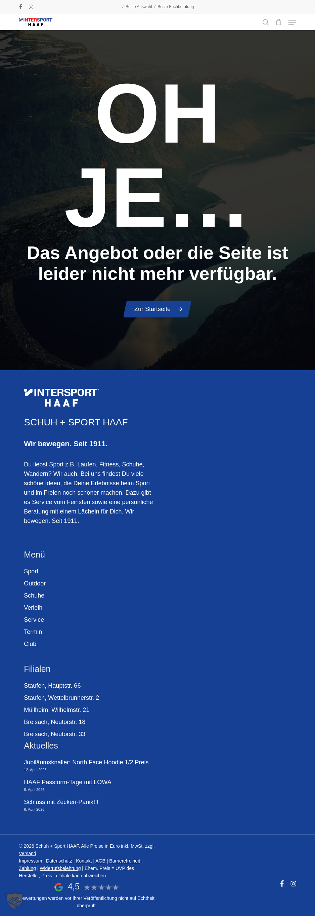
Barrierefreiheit (124, 861)
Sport (31, 571)
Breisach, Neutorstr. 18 (54, 722)
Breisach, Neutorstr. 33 (54, 734)
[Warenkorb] (278, 22)
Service (34, 619)
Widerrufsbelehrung (60, 868)
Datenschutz (59, 861)
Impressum (30, 861)
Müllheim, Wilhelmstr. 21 (56, 710)
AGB (100, 861)
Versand (27, 853)
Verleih (33, 607)
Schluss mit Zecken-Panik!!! (61, 802)
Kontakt (84, 861)
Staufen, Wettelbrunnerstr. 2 (61, 697)
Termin (33, 631)
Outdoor (35, 583)
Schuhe (34, 595)
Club (30, 644)
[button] (292, 22)
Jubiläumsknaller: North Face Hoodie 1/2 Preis (86, 762)
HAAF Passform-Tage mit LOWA (67, 782)
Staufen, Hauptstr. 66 (52, 685)
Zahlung (27, 868)
